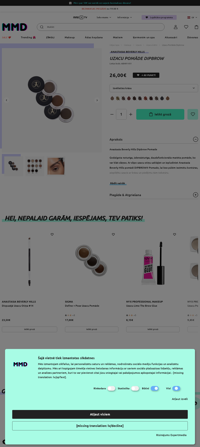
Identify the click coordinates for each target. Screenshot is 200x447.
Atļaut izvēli (180, 398)
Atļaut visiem (100, 414)
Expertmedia (178, 435)
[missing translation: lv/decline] (100, 426)
